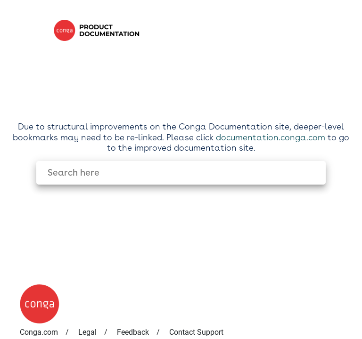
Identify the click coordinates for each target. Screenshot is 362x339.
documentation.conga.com (270, 137)
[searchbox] (308, 172)
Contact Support (196, 332)
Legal (87, 332)
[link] (200, 30)
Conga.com (39, 332)
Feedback (133, 332)
